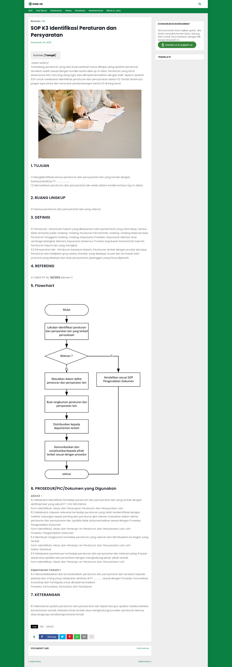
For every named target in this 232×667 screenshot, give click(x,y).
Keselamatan (96, 10)
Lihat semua (143, 648)
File (43, 21)
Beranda (35, 21)
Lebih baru (35, 661)
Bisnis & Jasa (114, 10)
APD (30, 10)
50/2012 (55, 277)
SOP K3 (50, 626)
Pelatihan (80, 10)
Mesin (68, 10)
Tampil (50, 55)
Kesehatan (56, 10)
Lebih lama (144, 661)
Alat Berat (41, 10)
